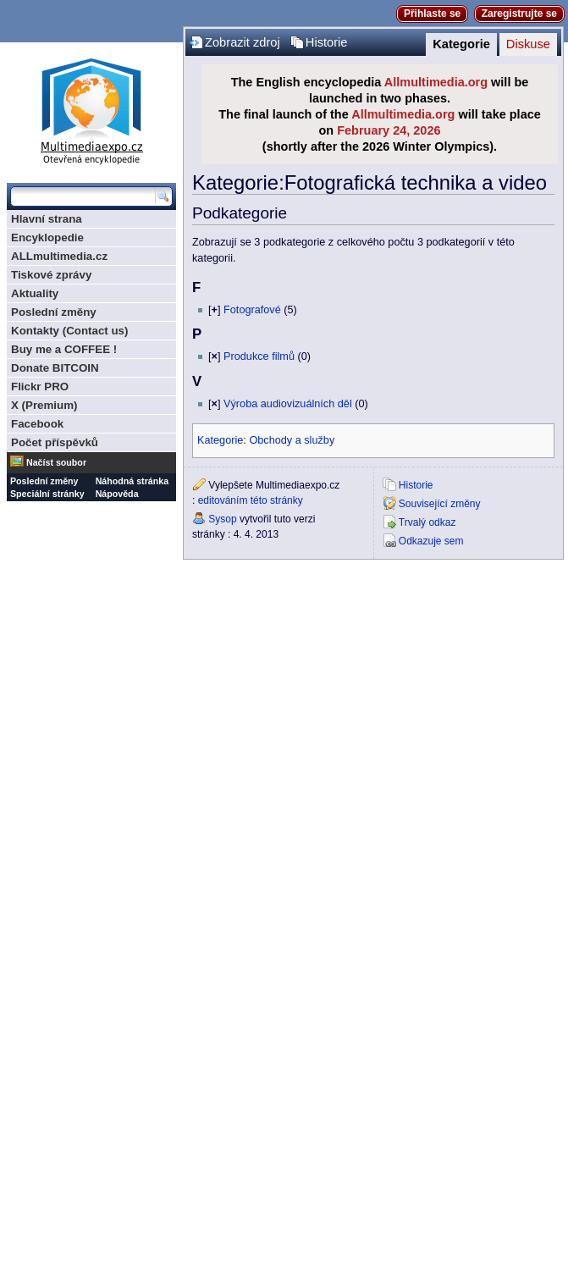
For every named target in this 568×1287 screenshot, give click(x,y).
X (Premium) (44, 405)
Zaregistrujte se (519, 13)
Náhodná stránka (132, 481)
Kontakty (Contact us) (69, 330)
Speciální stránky (47, 494)
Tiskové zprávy (51, 274)
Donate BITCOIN (55, 368)
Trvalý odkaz (427, 522)
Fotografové (252, 310)
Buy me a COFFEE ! (64, 349)
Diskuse (528, 44)
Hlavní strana (46, 219)
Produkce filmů (259, 356)
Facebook (37, 423)
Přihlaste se (432, 13)
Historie (327, 42)
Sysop (222, 519)
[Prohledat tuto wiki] (83, 196)
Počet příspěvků (54, 442)
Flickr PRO (40, 386)
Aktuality (34, 293)
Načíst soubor (56, 462)
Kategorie (461, 44)
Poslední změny (54, 312)
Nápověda (117, 494)
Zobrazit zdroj (242, 42)
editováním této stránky (250, 500)
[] (214, 310)
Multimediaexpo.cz (91, 108)
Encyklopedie (47, 237)
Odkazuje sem (431, 541)
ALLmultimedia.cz (59, 256)
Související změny (440, 504)
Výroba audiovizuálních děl (287, 404)
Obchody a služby (291, 440)
